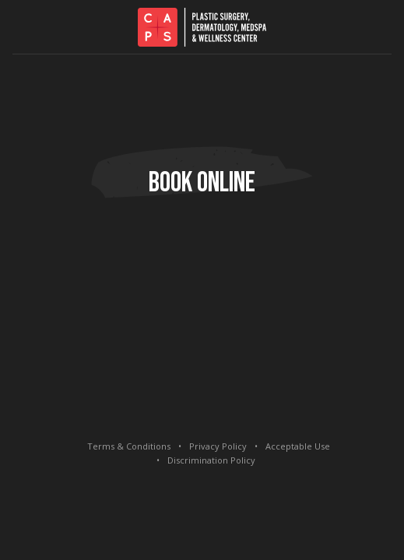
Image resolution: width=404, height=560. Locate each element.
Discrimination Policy (211, 460)
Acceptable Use (297, 446)
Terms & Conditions (128, 446)
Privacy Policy (218, 446)
